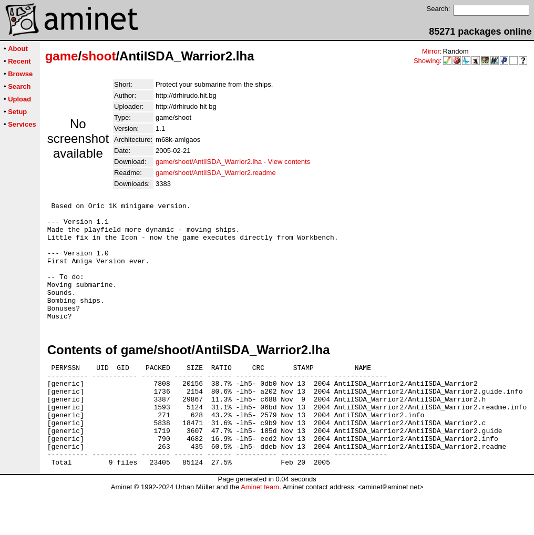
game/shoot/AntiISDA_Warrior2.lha (209, 162)
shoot (98, 56)
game (61, 56)
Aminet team (260, 531)
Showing (427, 61)
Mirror (431, 51)
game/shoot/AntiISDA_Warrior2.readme (216, 173)
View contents (289, 162)
